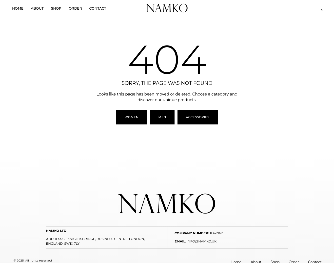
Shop (56, 8)
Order (75, 8)
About (37, 8)
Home (17, 8)
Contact (97, 8)
